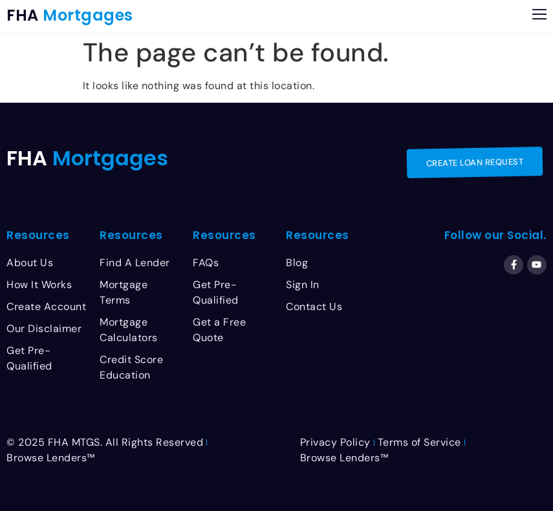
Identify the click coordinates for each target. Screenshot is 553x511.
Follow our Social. (495, 235)
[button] (539, 15)
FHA (69, 15)
